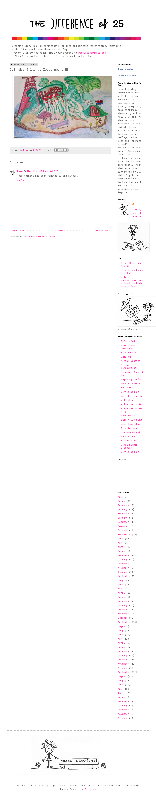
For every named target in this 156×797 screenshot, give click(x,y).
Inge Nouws (128, 416)
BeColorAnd (128, 341)
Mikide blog (128, 441)
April (121, 547)
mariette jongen (131, 396)
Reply (20, 180)
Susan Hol (127, 388)
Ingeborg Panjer (131, 379)
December (123, 522)
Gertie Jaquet (130, 392)
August (122, 626)
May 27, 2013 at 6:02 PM (42, 171)
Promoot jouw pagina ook (127, 76)
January (123, 509)
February (123, 505)
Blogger (90, 789)
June (120, 539)
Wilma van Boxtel (132, 404)
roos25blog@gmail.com (92, 53)
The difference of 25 (125, 69)
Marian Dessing (130, 361)
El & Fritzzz (129, 353)
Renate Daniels (130, 383)
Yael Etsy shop (130, 424)
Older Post (103, 231)
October (123, 530)
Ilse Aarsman (129, 428)
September (124, 534)
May (120, 497)
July (120, 580)
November (123, 526)
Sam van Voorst (130, 432)
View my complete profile (137, 213)
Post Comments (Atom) (43, 237)
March (121, 501)
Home (60, 231)
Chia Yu (126, 357)
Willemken (127, 400)
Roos (20, 171)
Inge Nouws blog (131, 420)
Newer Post (17, 231)
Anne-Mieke (128, 436)
